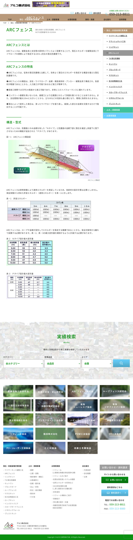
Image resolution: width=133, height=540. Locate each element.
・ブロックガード (10, 487)
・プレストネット (10, 513)
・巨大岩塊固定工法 (10, 497)
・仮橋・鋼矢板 (34, 483)
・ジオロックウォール (11, 510)
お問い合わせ (81, 13)
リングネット (114, 47)
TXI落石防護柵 (114, 58)
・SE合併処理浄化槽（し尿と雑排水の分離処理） (62, 487)
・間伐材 (32, 493)
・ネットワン (8, 483)
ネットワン (113, 64)
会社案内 (107, 19)
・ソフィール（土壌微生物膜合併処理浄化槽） (64, 471)
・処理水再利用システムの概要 (63, 479)
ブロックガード (114, 70)
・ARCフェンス (9, 473)
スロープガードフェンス (118, 92)
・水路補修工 (34, 480)
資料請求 (97, 13)
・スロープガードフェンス (13, 507)
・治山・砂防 (34, 487)
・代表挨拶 (86, 470)
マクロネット (114, 75)
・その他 (32, 497)
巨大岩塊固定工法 (115, 81)
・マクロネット (9, 493)
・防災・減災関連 (35, 490)
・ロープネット (9, 500)
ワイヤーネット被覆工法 (118, 36)
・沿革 (84, 477)
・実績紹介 (56, 499)
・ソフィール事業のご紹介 (62, 495)
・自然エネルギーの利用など (62, 483)
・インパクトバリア (10, 503)
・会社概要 (86, 473)
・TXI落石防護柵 (9, 480)
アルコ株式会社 (22, 523)
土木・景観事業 (53, 19)
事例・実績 (89, 19)
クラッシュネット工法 (117, 41)
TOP (10, 19)
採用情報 (122, 19)
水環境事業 (72, 19)
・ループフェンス (10, 490)
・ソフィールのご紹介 (60, 476)
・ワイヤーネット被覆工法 (13, 470)
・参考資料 (56, 492)
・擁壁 (31, 470)
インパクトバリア (115, 87)
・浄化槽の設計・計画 (60, 502)
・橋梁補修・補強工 (36, 477)
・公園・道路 (34, 473)
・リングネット (9, 477)
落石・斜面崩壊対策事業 (117, 30)
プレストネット (114, 104)
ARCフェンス (114, 53)
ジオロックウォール (116, 98)
